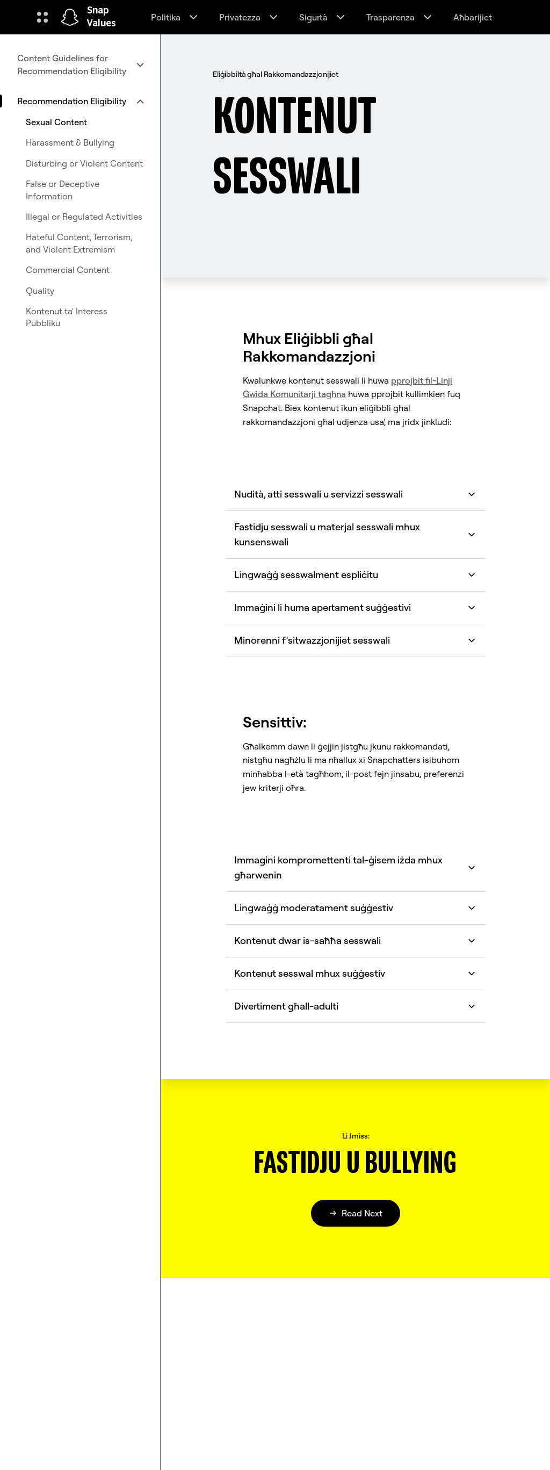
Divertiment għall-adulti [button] (355, 1006)
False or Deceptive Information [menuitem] (62, 189)
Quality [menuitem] (40, 290)
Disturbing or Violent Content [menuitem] (84, 163)
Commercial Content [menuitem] (68, 269)
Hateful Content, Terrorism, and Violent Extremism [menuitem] (79, 243)
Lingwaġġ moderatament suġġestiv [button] (355, 908)
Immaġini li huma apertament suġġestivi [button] (355, 607)
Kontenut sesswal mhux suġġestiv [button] (355, 973)
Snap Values (101, 17)
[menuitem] (80, 64)
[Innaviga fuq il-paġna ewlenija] (69, 17)
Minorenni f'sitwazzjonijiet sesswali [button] (355, 640)
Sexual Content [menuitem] (56, 122)
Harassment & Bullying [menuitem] (70, 142)
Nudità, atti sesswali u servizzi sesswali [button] (355, 494)
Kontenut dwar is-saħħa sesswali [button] (355, 940)
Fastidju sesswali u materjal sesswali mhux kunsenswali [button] (355, 534)
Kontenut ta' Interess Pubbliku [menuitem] (66, 317)
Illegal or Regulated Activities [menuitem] (84, 216)
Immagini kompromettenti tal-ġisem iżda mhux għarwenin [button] (355, 867)
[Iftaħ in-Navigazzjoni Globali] (42, 17)
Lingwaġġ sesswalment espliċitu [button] (355, 574)
